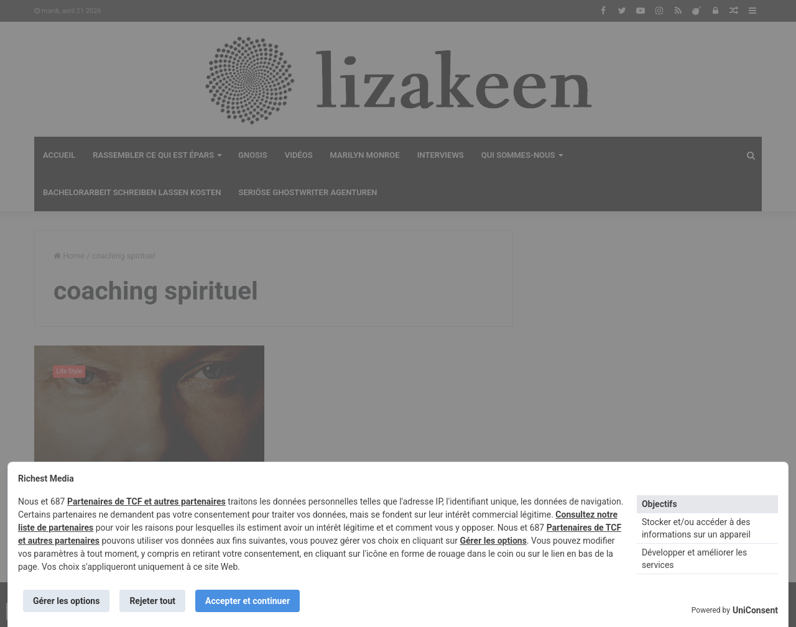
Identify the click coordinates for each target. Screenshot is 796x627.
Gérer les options (493, 541)
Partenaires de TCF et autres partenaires (146, 501)
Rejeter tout (152, 601)
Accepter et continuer (247, 601)
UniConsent (755, 610)
